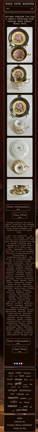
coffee (13, 401)
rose (26, 379)
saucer (12, 406)
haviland (25, 387)
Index (19, 418)
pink (26, 406)
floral (11, 373)
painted (23, 398)
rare (16, 376)
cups (18, 372)
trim (20, 402)
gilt (31, 407)
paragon (13, 387)
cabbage (20, 394)
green (30, 398)
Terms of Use (19, 428)
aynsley (25, 384)
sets (30, 384)
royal (9, 379)
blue (12, 393)
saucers (13, 397)
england (28, 376)
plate (27, 394)
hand (21, 376)
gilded (13, 410)
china (10, 383)
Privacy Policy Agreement (19, 425)
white (20, 407)
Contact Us (19, 422)
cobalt (11, 376)
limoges (27, 373)
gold (18, 383)
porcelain (22, 409)
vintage (18, 379)
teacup (26, 402)
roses (19, 387)
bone (31, 380)
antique (12, 390)
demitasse (25, 390)
